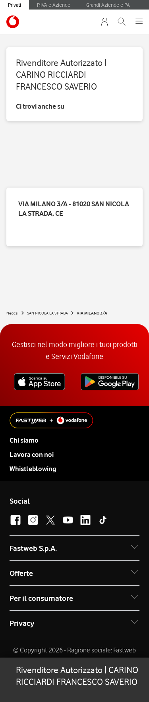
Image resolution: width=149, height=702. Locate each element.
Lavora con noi (32, 454)
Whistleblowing (33, 469)
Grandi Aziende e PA (108, 5)
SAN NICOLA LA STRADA (47, 313)
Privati (14, 5)
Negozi (12, 313)
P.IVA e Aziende (53, 5)
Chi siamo (24, 440)
